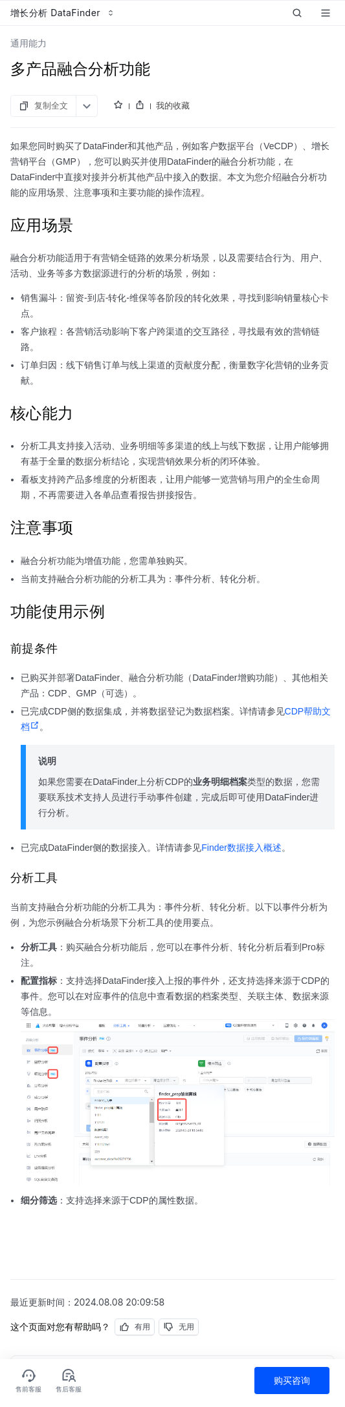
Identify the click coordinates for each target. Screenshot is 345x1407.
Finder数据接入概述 (241, 847)
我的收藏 (173, 105)
